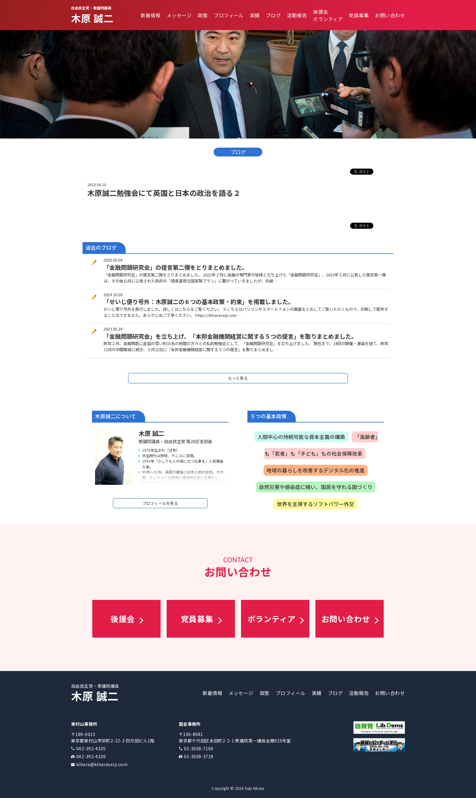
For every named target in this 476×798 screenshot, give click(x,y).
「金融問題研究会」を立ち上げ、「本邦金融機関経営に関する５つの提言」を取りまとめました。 (230, 336)
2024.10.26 (113, 294)
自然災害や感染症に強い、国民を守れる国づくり (315, 487)
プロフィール (229, 15)
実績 (255, 15)
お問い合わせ (390, 15)
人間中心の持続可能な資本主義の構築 (301, 436)
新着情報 (151, 15)
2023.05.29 (113, 329)
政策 (203, 15)
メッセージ (179, 15)
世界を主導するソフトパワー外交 (315, 504)
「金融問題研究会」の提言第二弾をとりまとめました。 (176, 267)
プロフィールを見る (160, 503)
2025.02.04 (113, 260)
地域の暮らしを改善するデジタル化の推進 (316, 470)
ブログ (273, 15)
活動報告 (297, 15)
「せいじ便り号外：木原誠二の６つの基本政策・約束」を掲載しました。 (199, 301)
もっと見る (238, 378)
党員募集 (359, 15)
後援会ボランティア (328, 15)
